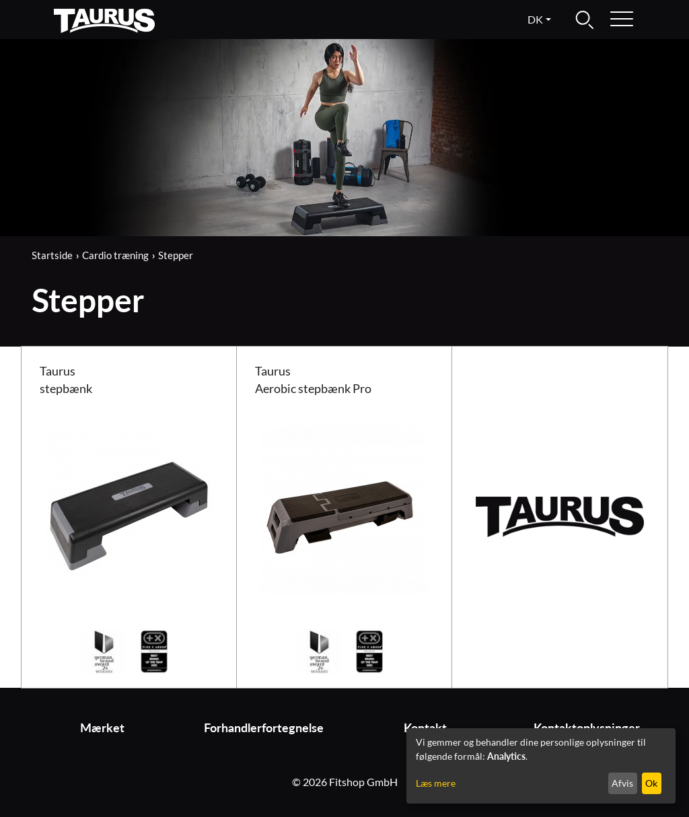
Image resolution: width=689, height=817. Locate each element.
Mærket (102, 728)
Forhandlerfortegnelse (264, 728)
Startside (52, 255)
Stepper (175, 255)
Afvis (622, 783)
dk (535, 19)
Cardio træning (115, 255)
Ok (651, 783)
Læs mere (436, 783)
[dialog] (541, 766)
